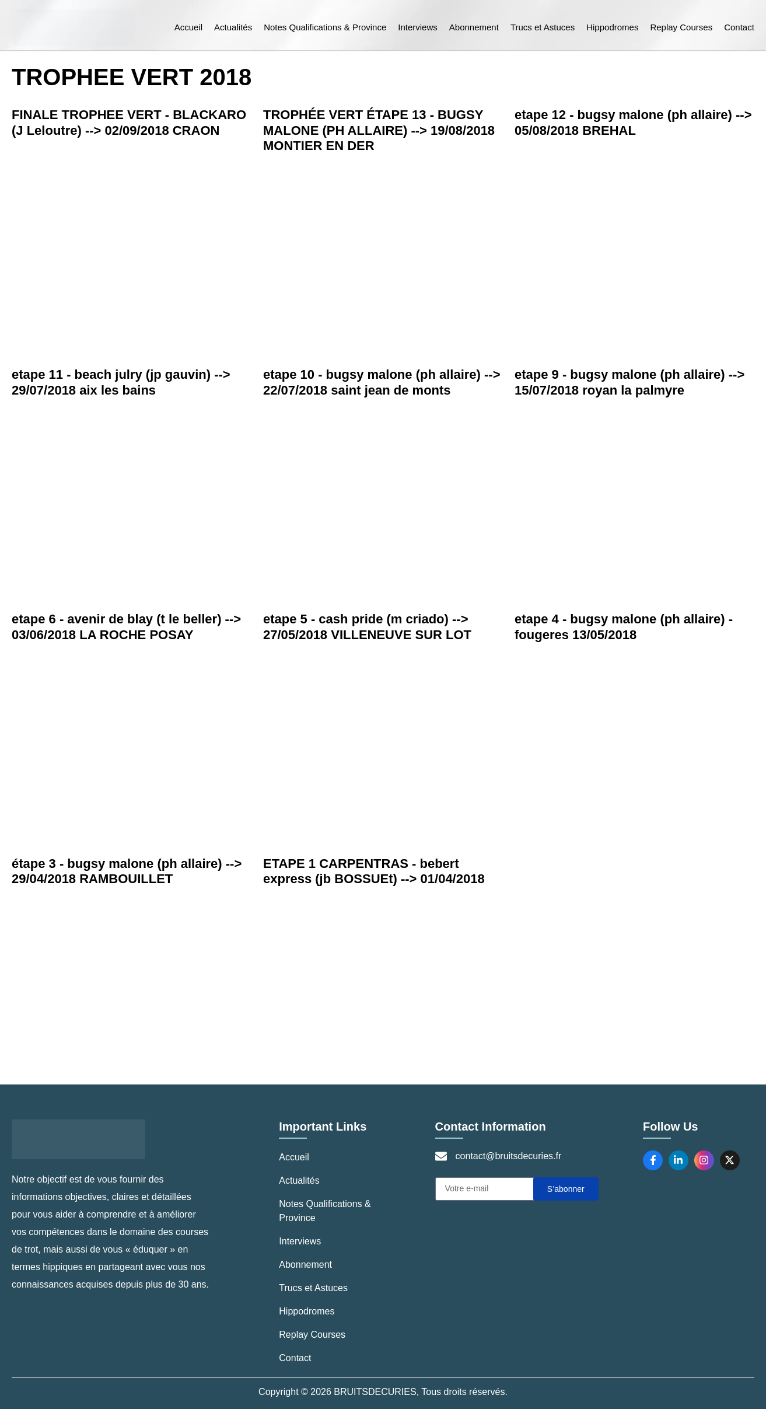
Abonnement (474, 27)
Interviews (418, 27)
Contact (739, 27)
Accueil (188, 27)
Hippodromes (612, 27)
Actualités (233, 27)
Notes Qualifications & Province (325, 27)
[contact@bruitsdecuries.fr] (441, 1156)
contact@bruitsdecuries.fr (509, 1156)
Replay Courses (681, 27)
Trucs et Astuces (542, 27)
